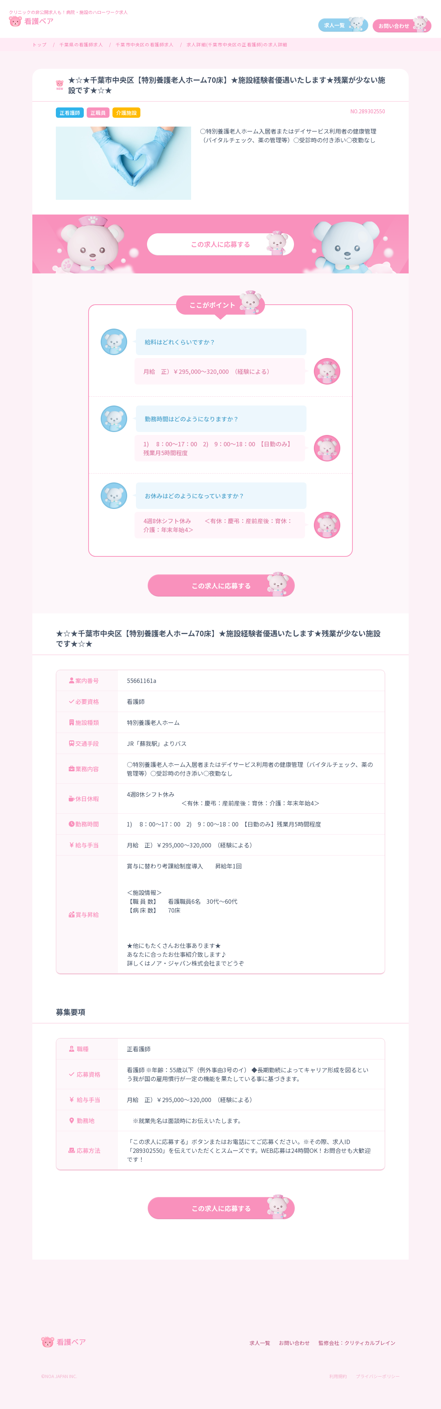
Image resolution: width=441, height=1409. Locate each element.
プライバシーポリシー (378, 1376)
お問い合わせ (294, 1342)
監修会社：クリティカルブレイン (357, 1342)
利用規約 (338, 1376)
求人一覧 (260, 1342)
